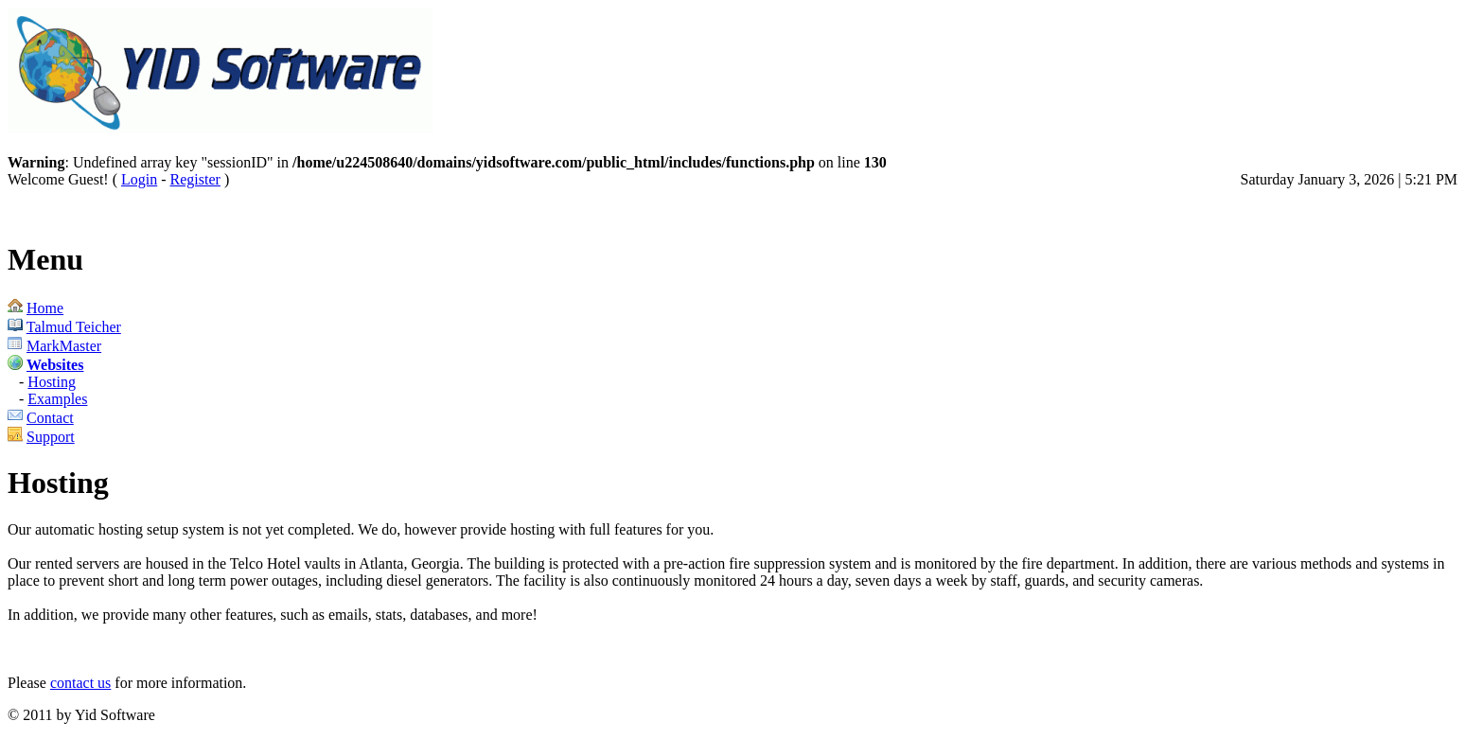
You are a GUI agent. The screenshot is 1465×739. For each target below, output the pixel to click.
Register (195, 179)
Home (44, 308)
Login (139, 179)
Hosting (51, 382)
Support (50, 437)
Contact (50, 418)
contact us (80, 683)
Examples (57, 399)
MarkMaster (63, 346)
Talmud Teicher (73, 327)
